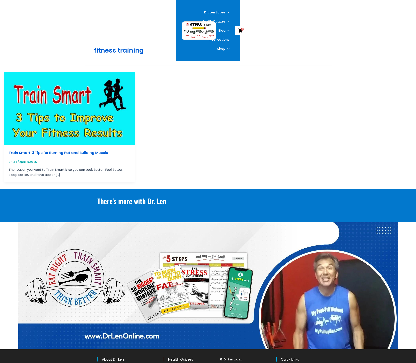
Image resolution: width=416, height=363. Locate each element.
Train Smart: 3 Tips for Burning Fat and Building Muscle (63, 152)
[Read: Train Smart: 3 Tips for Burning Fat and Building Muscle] (69, 108)
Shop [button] (295, 15)
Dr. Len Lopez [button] (185, 15)
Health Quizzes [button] (220, 15)
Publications (271, 15)
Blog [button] (247, 15)
